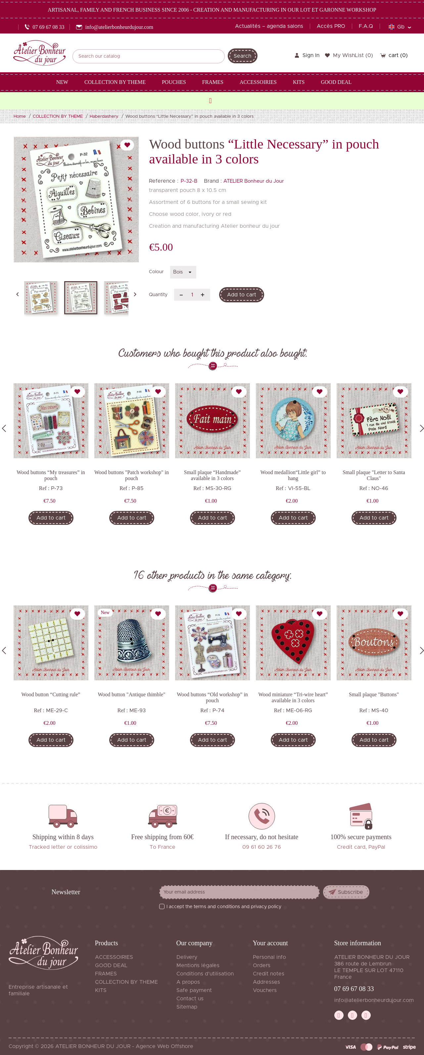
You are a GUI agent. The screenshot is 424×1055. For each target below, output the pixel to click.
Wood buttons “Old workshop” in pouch (212, 697)
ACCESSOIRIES (114, 957)
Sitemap (186, 1007)
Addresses (266, 982)
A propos (188, 982)
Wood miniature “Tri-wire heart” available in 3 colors (293, 697)
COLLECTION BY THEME (126, 982)
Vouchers (265, 990)
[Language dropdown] (400, 27)
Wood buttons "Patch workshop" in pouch (131, 475)
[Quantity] (192, 295)
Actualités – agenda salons (269, 26)
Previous (4, 428)
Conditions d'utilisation (205, 973)
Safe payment (194, 990)
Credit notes (268, 973)
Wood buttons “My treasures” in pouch (51, 475)
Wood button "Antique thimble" (131, 694)
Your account (270, 943)
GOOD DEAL (111, 965)
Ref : (44, 488)
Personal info (269, 957)
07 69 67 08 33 (354, 988)
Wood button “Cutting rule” (51, 694)
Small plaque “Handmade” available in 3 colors (212, 475)
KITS (101, 990)
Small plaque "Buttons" (374, 694)
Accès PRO (331, 26)
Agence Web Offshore (164, 1046)
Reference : (163, 181)
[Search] (148, 56)
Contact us (190, 998)
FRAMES (106, 973)
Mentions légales (197, 965)
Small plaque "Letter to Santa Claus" (374, 475)
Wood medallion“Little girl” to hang (293, 475)
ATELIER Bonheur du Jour (253, 181)
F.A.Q (366, 26)
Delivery (186, 957)
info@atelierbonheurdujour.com (374, 1000)
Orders (261, 965)
